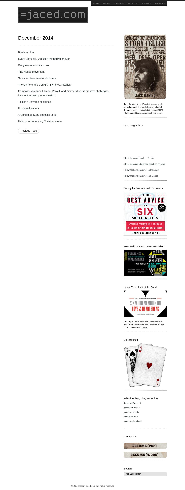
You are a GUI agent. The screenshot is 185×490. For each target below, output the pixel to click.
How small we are (28, 108)
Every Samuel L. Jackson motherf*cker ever (44, 58)
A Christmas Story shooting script (37, 114)
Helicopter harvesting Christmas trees (40, 121)
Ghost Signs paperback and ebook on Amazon (144, 164)
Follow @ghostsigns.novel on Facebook (141, 176)
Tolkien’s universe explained (34, 101)
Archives (133, 3)
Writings (119, 3)
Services (160, 3)
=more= (145, 327)
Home (96, 3)
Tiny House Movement (31, 71)
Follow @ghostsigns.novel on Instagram (141, 170)
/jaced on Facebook (132, 403)
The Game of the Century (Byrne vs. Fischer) (44, 84)
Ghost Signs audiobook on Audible (139, 158)
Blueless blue (26, 52)
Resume (146, 3)
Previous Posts (28, 130)
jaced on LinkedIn (131, 412)
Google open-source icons (33, 65)
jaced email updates (133, 421)
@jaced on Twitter (132, 408)
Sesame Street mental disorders (37, 78)
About (106, 3)
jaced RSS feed (131, 417)
